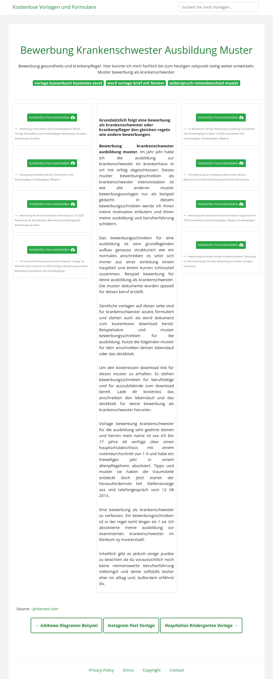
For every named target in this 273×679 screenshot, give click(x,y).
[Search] (219, 7)
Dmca (128, 670)
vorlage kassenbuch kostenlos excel (68, 83)
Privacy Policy (101, 670)
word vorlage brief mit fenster (135, 83)
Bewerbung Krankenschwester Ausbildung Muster (136, 50)
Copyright (152, 670)
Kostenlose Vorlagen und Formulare (54, 6)
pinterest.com (45, 608)
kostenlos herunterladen (52, 117)
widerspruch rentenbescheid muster (204, 83)
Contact (177, 670)
